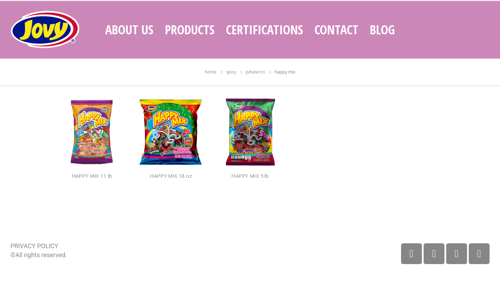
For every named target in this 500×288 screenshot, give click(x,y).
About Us (129, 30)
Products (190, 30)
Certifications (264, 30)
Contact (336, 30)
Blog (382, 30)
